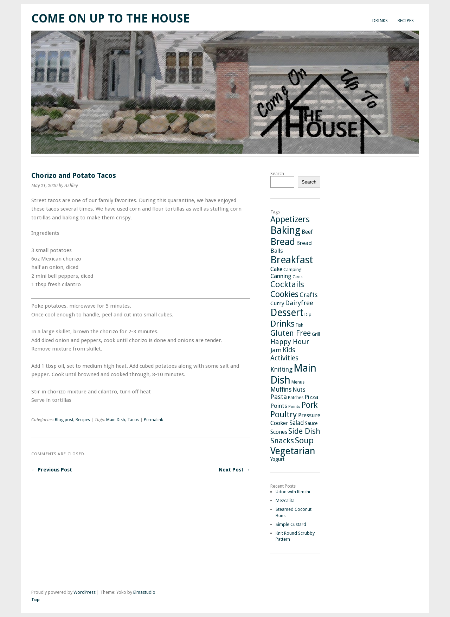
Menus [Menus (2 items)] (297, 382)
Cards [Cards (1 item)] (297, 277)
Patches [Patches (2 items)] (295, 397)
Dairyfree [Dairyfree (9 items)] (299, 303)
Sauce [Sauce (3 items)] (311, 423)
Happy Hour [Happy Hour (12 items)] (289, 342)
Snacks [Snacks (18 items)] (282, 440)
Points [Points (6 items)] (278, 405)
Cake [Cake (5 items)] (276, 269)
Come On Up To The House (110, 18)
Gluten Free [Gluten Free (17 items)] (290, 333)
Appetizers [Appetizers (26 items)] (290, 219)
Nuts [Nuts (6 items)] (299, 389)
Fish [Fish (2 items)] (299, 325)
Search (277, 173)
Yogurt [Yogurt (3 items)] (277, 459)
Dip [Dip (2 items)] (307, 314)
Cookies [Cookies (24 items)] (284, 294)
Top (35, 599)
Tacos (133, 419)
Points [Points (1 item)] (294, 406)
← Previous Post (51, 470)
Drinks (380, 20)
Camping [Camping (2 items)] (292, 269)
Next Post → (234, 470)
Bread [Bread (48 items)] (282, 241)
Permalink (153, 419)
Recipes (406, 20)
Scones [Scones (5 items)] (278, 432)
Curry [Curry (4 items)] (277, 303)
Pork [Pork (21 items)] (309, 405)
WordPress (84, 592)
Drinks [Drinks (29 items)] (282, 324)
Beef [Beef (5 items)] (307, 232)
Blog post (64, 419)
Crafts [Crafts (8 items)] (309, 294)
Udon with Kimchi (293, 491)
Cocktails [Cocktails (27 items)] (287, 284)
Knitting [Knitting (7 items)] (281, 369)
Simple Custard (291, 524)
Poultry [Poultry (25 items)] (283, 414)
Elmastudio (144, 592)
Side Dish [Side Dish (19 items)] (304, 431)
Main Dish (115, 419)
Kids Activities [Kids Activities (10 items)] (284, 354)
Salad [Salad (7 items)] (296, 422)
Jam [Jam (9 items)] (276, 350)
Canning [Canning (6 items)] (280, 275)
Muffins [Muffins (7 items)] (280, 389)
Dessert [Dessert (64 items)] (286, 313)
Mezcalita (285, 500)
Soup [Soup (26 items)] (304, 440)
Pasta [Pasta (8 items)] (278, 396)
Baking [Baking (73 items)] (285, 230)
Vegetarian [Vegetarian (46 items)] (292, 450)
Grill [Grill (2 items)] (316, 334)
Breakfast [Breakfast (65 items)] (291, 260)
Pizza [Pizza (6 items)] (311, 396)
